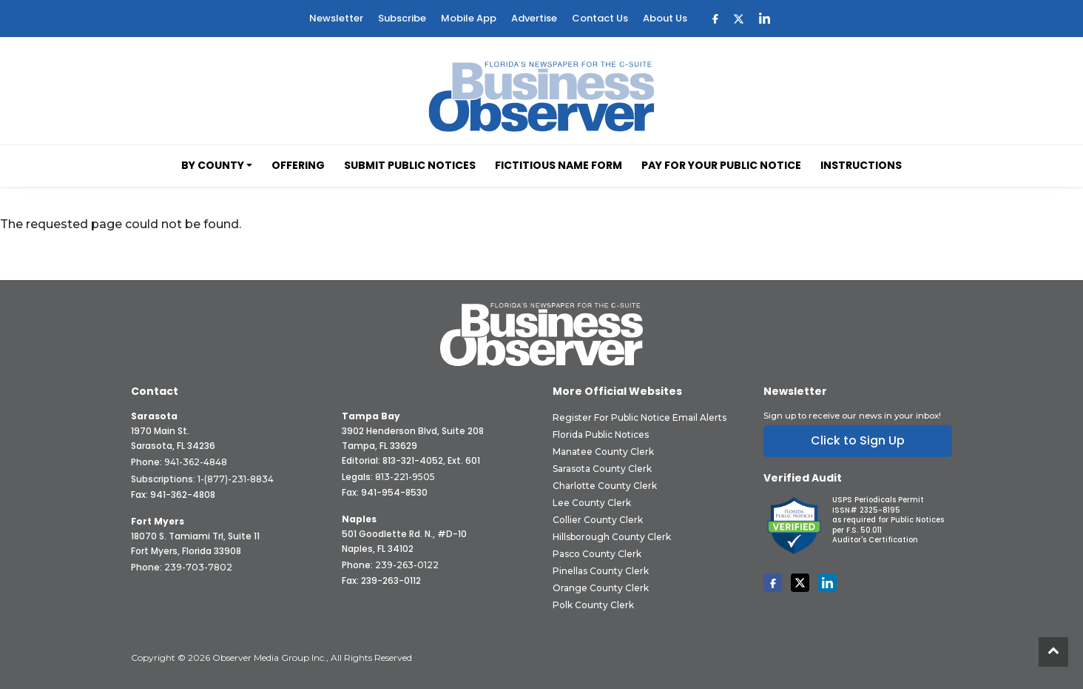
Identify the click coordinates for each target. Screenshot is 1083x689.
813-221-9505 (405, 476)
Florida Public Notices (601, 434)
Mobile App (468, 18)
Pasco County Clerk (597, 553)
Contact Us (600, 18)
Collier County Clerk (598, 519)
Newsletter (336, 18)
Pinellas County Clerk (601, 570)
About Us (665, 18)
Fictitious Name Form (558, 165)
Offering (298, 165)
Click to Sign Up (858, 440)
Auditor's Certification (875, 540)
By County (212, 165)
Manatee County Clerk (603, 451)
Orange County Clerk (601, 587)
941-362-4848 (195, 461)
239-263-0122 (407, 564)
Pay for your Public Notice (721, 165)
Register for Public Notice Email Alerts (639, 417)
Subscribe (402, 18)
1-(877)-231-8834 (236, 479)
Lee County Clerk (592, 502)
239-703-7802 (198, 567)
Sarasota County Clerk (602, 468)
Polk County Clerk (593, 604)
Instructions (861, 165)
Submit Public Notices (410, 165)
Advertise (534, 18)
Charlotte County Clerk (605, 485)
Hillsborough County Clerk (612, 536)
